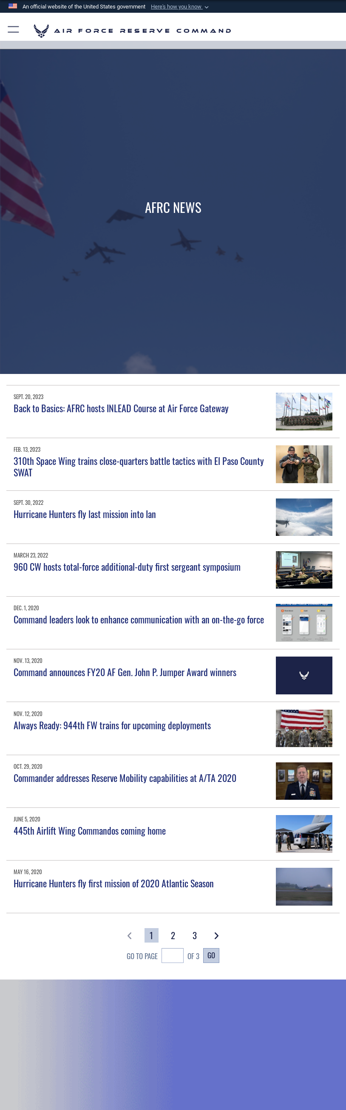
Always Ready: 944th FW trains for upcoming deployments (112, 725)
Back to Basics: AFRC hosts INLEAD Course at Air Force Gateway (121, 408)
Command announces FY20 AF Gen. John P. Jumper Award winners (125, 672)
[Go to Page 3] (194, 935)
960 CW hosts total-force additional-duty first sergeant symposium (127, 566)
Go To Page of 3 (163, 956)
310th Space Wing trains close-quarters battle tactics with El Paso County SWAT (139, 466)
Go (211, 954)
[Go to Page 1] (152, 935)
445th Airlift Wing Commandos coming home (90, 830)
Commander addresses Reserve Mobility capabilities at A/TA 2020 (125, 777)
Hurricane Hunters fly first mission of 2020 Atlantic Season (114, 883)
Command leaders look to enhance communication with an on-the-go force (139, 619)
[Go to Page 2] (173, 935)
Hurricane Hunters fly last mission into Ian (85, 514)
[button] (180, 7)
